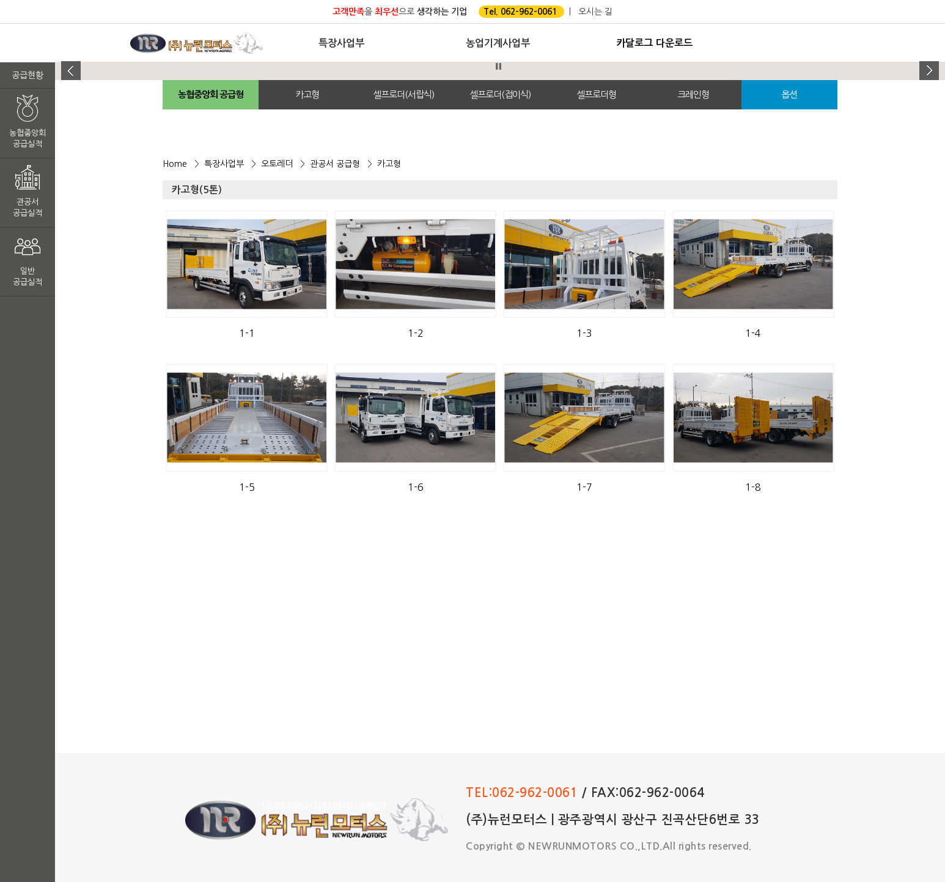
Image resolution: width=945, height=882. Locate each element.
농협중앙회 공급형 (210, 94)
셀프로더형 (596, 94)
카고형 (307, 94)
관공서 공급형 (335, 164)
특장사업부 (341, 43)
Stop (498, 66)
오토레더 (277, 164)
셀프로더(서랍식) (403, 94)
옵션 (789, 94)
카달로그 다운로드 (654, 43)
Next (929, 71)
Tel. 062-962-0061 (520, 11)
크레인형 (693, 94)
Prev (71, 71)
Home (175, 164)
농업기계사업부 (498, 43)
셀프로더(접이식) (500, 94)
